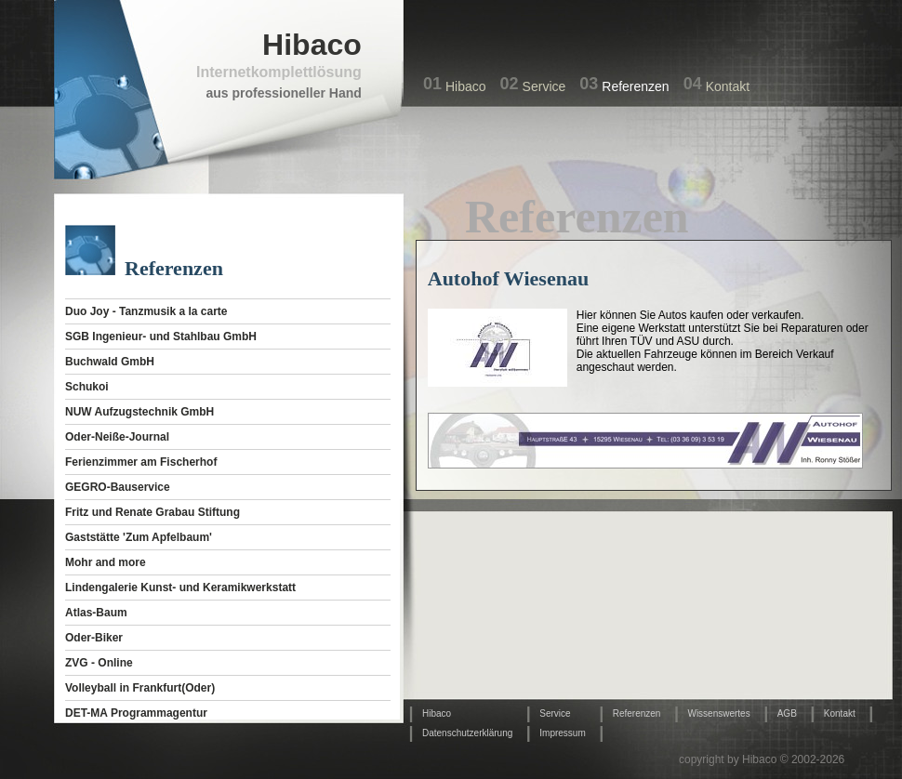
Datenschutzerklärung (467, 733)
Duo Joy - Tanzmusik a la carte (146, 311)
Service (544, 86)
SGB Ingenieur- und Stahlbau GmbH (161, 336)
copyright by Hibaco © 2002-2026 (761, 759)
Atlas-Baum (96, 612)
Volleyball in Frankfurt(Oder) (140, 687)
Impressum (562, 733)
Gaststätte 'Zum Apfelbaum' (138, 537)
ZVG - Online (99, 662)
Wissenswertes (718, 713)
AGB (787, 713)
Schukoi (87, 386)
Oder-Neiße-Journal (117, 436)
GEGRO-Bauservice (117, 487)
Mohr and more (105, 562)
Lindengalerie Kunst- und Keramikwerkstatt (180, 587)
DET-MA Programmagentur (136, 713)
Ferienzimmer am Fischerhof (141, 462)
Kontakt (727, 86)
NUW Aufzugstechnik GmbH (139, 411)
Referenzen (635, 86)
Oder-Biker (94, 637)
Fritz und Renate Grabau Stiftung (152, 512)
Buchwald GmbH (109, 361)
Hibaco (465, 86)
